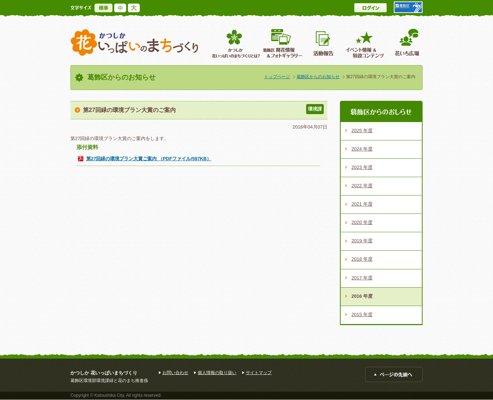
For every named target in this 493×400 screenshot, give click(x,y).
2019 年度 (362, 240)
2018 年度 (362, 259)
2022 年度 (362, 185)
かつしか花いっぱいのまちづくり (134, 43)
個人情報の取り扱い (217, 372)
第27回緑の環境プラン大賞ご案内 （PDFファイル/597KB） (148, 158)
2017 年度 (362, 277)
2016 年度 (362, 296)
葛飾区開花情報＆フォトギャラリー (282, 43)
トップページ (277, 76)
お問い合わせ (175, 372)
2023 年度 (362, 167)
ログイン (370, 7)
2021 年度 (362, 204)
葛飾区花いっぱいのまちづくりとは (235, 43)
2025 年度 (362, 130)
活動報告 (324, 43)
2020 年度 (362, 222)
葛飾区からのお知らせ (318, 76)
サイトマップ (259, 372)
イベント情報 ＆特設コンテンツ (365, 43)
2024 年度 (362, 149)
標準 (103, 8)
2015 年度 (362, 314)
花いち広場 (404, 43)
